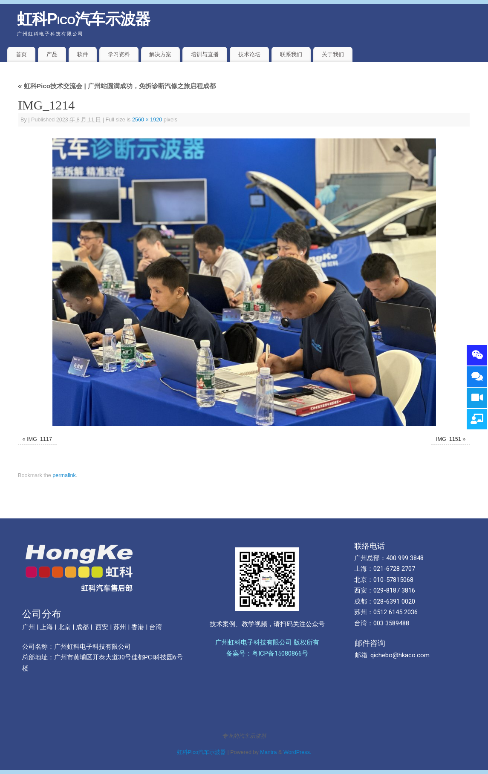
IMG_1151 (448, 439)
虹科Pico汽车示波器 (83, 19)
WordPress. (297, 752)
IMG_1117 (39, 439)
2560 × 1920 (147, 120)
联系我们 (291, 54)
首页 (21, 54)
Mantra (268, 752)
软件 (82, 54)
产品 (52, 54)
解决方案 (160, 54)
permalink (64, 475)
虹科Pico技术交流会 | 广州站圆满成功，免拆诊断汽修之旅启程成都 (117, 85)
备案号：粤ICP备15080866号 (267, 653)
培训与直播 (205, 54)
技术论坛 (249, 54)
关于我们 (333, 54)
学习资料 (119, 54)
